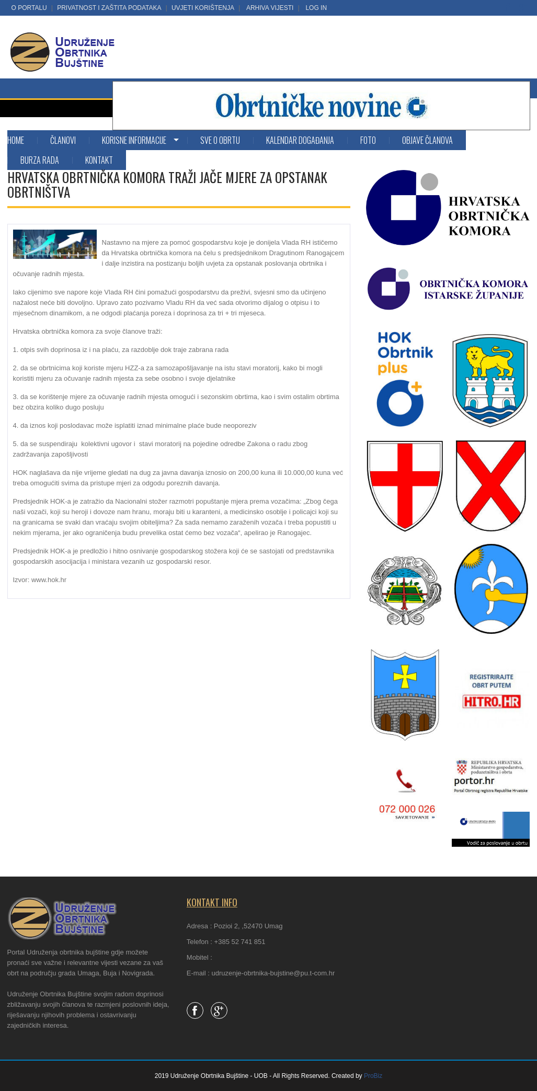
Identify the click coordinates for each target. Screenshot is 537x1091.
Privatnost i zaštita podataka (109, 8)
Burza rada (39, 160)
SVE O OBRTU (220, 140)
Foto (368, 140)
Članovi (63, 140)
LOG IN (316, 8)
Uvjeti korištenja (203, 8)
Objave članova (427, 140)
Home (15, 140)
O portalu (29, 8)
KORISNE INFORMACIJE (134, 140)
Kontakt (99, 160)
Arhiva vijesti (269, 8)
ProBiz (373, 1075)
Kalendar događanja (300, 140)
